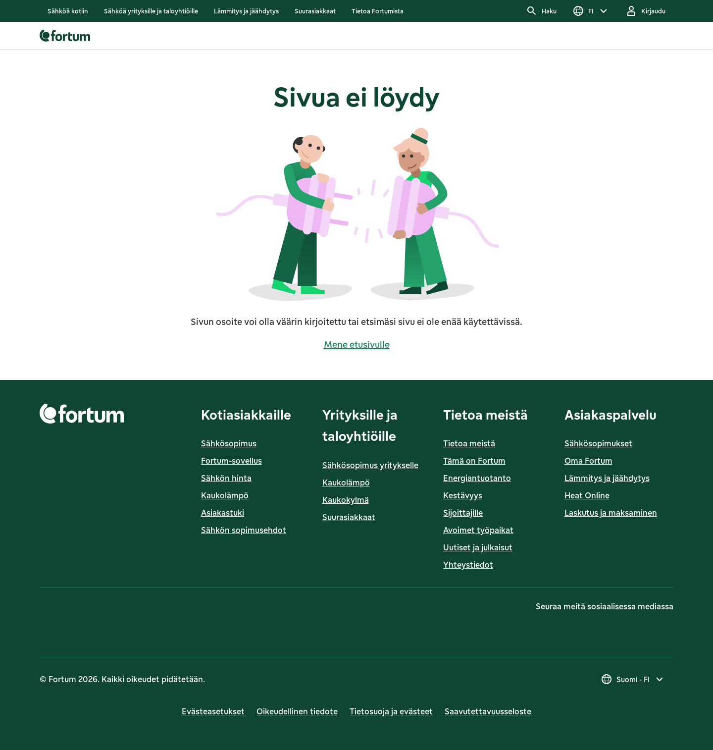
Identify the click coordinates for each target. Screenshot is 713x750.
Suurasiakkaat (348, 517)
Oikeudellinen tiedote (297, 711)
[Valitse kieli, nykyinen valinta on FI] (590, 11)
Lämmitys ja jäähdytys (607, 478)
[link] (68, 11)
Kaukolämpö (225, 495)
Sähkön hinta (226, 478)
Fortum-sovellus (231, 460)
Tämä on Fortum (474, 460)
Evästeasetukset (213, 711)
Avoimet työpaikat (478, 530)
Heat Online (587, 495)
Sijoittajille (463, 512)
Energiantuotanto (477, 478)
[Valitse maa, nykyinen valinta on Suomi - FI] (633, 679)
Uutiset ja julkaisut (477, 547)
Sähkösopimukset (598, 443)
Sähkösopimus (228, 443)
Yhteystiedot (468, 564)
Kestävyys (462, 495)
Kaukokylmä (345, 499)
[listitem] (68, 11)
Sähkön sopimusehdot (243, 530)
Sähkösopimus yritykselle (370, 465)
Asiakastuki (222, 512)
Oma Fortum (588, 460)
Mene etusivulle (357, 344)
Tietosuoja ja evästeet (391, 711)
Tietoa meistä (469, 443)
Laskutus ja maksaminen (610, 512)
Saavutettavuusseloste (488, 711)
